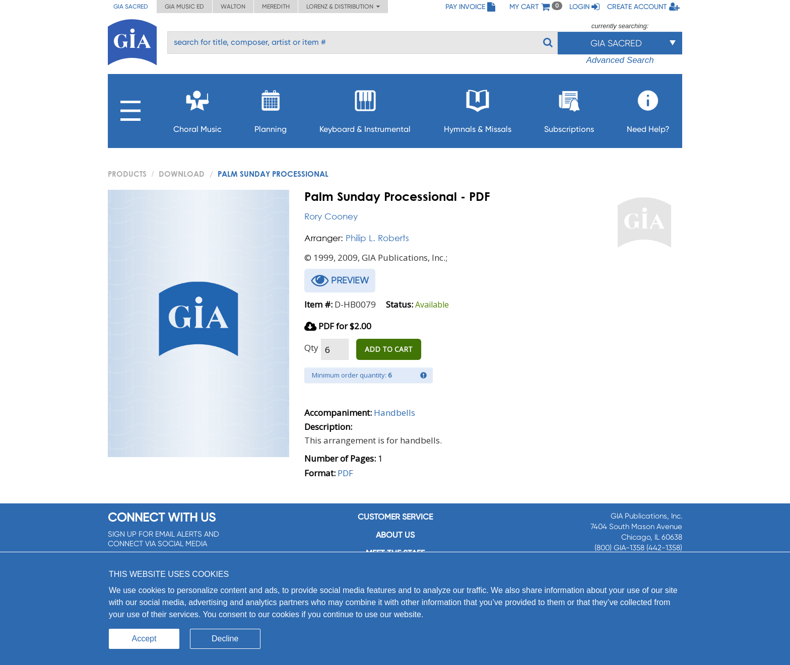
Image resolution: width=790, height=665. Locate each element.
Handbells (394, 412)
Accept (144, 638)
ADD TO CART (389, 349)
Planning (270, 108)
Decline (225, 638)
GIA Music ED (184, 6)
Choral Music (197, 108)
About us (395, 535)
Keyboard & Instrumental (365, 108)
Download (182, 173)
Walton (233, 6)
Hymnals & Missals (477, 108)
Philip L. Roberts (377, 238)
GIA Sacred (130, 6)
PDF (345, 473)
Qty (311, 347)
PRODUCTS (127, 173)
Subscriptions (569, 108)
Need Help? (648, 108)
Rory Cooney (331, 216)
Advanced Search (619, 60)
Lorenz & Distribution (343, 6)
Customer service (395, 517)
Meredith (276, 6)
